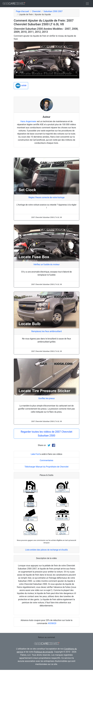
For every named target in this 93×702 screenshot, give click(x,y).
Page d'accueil (22, 11)
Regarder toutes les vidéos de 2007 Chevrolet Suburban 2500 (46, 433)
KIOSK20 (52, 623)
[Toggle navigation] (87, 3)
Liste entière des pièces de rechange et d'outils (46, 550)
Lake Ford (35, 454)
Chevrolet (36, 11)
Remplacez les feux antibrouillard (46, 331)
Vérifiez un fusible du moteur (46, 264)
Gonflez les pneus (46, 398)
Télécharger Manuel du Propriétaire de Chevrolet (46, 466)
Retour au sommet (46, 637)
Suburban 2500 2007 (53, 11)
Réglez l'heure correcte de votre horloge (46, 197)
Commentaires (46, 460)
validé (20, 85)
